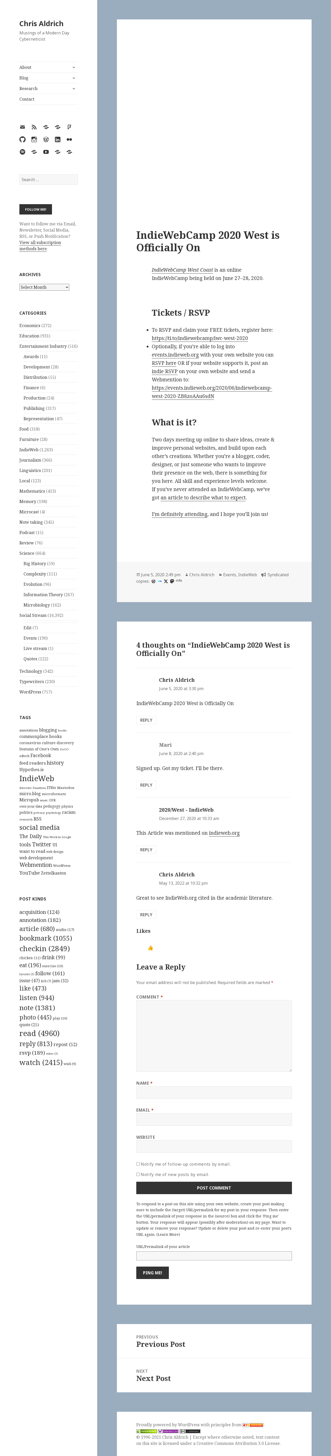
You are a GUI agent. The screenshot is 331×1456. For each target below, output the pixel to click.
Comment (149, 997)
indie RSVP (165, 371)
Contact (26, 99)
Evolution (33, 584)
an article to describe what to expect (203, 497)
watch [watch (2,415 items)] (41, 1062)
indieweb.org (224, 833)
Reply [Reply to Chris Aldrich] (146, 720)
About (25, 67)
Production (35, 398)
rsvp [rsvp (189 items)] (32, 1052)
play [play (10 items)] (60, 1018)
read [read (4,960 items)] (39, 1033)
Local (24, 481)
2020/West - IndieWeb (186, 810)
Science (26, 553)
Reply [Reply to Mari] (146, 785)
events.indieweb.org (175, 354)
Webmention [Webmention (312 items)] (35, 864)
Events (30, 638)
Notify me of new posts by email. (175, 1174)
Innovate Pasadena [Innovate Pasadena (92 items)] (32, 788)
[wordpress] (153, 581)
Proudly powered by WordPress (168, 1425)
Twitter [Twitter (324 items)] (41, 844)
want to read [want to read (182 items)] (32, 851)
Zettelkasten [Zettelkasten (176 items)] (53, 873)
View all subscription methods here (40, 246)
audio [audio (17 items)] (65, 929)
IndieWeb (29, 450)
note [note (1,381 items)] (37, 1007)
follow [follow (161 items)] (50, 973)
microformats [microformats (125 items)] (54, 794)
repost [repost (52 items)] (65, 1044)
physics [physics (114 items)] (67, 806)
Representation (39, 419)
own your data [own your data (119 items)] (30, 806)
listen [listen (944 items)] (36, 997)
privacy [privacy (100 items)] (39, 813)
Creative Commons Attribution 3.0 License (238, 1443)
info (179, 580)
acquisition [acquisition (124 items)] (39, 911)
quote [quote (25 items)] (29, 1025)
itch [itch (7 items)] (46, 981)
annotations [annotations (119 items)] (28, 730)
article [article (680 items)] (37, 928)
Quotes (30, 659)
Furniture (29, 439)
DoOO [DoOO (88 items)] (64, 749)
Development (37, 367)
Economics (29, 325)
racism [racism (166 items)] (69, 812)
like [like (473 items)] (33, 988)
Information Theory (43, 594)
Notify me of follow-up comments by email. (186, 1164)
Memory (27, 501)
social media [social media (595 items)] (39, 827)
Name (144, 1083)
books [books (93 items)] (62, 730)
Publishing (34, 408)
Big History (35, 563)
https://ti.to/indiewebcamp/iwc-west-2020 (200, 338)
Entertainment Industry (43, 346)
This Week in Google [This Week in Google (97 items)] (57, 837)
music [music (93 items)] (44, 800)
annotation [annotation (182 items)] (40, 919)
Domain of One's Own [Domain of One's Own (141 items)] (39, 749)
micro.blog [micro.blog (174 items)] (30, 793)
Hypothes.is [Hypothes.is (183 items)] (31, 769)
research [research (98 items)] (26, 819)
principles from (237, 1425)
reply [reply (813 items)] (35, 1043)
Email (145, 1110)
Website (145, 1137)
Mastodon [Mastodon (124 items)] (65, 787)
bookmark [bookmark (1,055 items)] (45, 938)
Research (28, 88)
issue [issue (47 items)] (29, 981)
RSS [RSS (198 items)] (38, 819)
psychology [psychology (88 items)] (53, 813)
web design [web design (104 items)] (54, 851)
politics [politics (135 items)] (26, 812)
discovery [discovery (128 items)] (65, 742)
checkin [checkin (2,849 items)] (44, 948)
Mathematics (32, 491)
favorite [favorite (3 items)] (26, 974)
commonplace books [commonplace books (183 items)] (40, 736)
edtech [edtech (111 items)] (24, 756)
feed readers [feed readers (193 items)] (32, 763)
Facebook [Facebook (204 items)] (41, 755)
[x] (165, 581)
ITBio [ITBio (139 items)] (51, 787)
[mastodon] (171, 581)
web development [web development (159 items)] (36, 858)
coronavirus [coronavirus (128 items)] (30, 742)
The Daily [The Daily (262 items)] (30, 836)
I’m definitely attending (179, 514)
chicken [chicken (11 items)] (30, 958)
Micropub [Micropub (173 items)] (29, 800)
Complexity (35, 574)
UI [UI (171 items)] (54, 845)
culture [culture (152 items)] (49, 742)
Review (26, 543)
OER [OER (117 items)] (52, 800)
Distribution (35, 377)
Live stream (35, 648)
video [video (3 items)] (52, 1053)
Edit (28, 628)
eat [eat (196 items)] (30, 965)
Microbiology (37, 605)
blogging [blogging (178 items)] (48, 730)
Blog (23, 78)
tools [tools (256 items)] (25, 844)
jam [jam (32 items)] (60, 981)
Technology (30, 671)
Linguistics (30, 470)
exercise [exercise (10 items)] (52, 966)
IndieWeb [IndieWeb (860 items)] (36, 778)
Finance (31, 387)
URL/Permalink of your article (163, 1246)
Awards (31, 356)
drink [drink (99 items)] (53, 957)
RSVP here (164, 363)
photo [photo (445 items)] (35, 1017)
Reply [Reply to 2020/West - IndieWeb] (146, 850)
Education (29, 336)
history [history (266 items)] (55, 762)
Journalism (30, 460)
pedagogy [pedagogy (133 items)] (51, 806)
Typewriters (31, 681)
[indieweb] (159, 581)
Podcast (27, 532)
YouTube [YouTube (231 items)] (29, 872)
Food (24, 429)
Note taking (31, 522)
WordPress (30, 692)
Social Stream (33, 615)
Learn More (168, 1234)
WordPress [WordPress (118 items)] (62, 865)
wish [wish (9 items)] (70, 1063)
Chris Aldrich (41, 23)
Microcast (29, 512)
